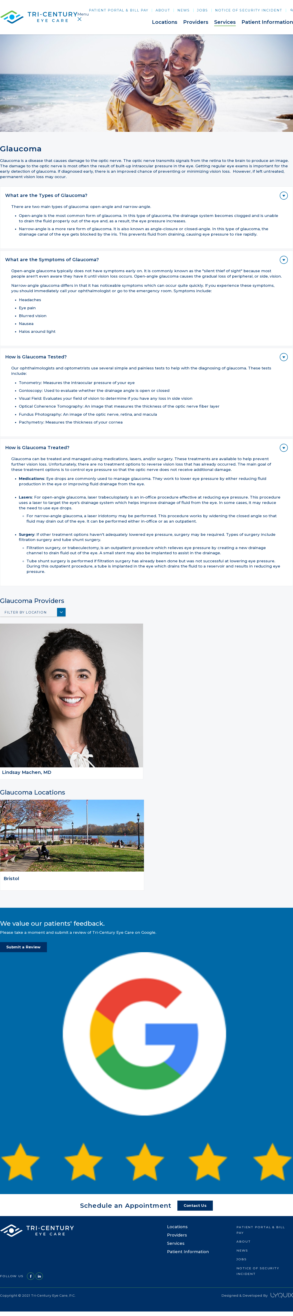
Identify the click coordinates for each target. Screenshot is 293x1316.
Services (225, 22)
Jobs (202, 10)
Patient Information (267, 22)
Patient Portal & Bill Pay (118, 10)
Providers (195, 22)
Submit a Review (23, 947)
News (183, 10)
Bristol (11, 878)
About (163, 10)
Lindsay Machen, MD (26, 772)
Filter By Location (25, 612)
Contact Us (195, 1205)
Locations (164, 22)
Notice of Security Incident (248, 10)
